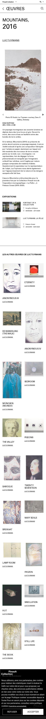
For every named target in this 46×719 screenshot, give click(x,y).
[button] (42, 114)
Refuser (12, 711)
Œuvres (15, 8)
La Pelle (30, 183)
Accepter (33, 711)
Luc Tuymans (10, 40)
